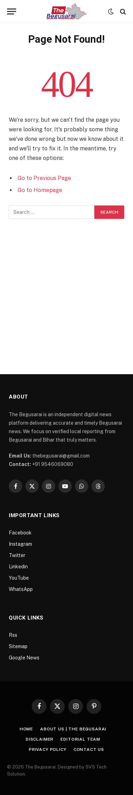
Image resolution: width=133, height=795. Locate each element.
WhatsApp (21, 589)
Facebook (20, 533)
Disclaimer (39, 739)
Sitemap (18, 646)
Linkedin (18, 566)
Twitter (17, 555)
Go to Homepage (40, 190)
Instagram (20, 544)
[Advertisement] (66, 289)
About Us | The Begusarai (73, 729)
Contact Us (89, 749)
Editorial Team (80, 739)
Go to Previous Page (44, 178)
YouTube (19, 578)
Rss (13, 635)
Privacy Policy (47, 749)
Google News (24, 657)
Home (26, 729)
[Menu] (11, 11)
